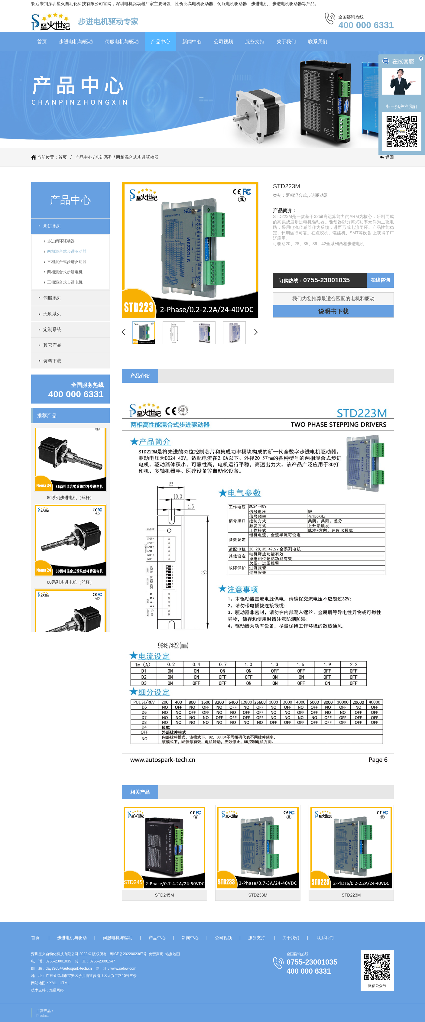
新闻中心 (192, 41)
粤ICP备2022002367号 (128, 954)
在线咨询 (380, 280)
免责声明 (156, 954)
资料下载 (52, 360)
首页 (42, 41)
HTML (65, 983)
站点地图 (172, 954)
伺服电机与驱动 (122, 41)
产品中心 (160, 41)
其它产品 (52, 345)
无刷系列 (52, 313)
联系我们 (317, 41)
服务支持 (254, 41)
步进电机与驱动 (76, 41)
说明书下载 (333, 311)
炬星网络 (56, 990)
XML (53, 983)
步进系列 (104, 157)
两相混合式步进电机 (65, 272)
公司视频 (223, 41)
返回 (389, 157)
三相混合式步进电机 (65, 282)
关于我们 (286, 41)
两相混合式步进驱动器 (137, 157)
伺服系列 (52, 297)
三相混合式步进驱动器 (66, 261)
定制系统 (52, 329)
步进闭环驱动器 (61, 241)
